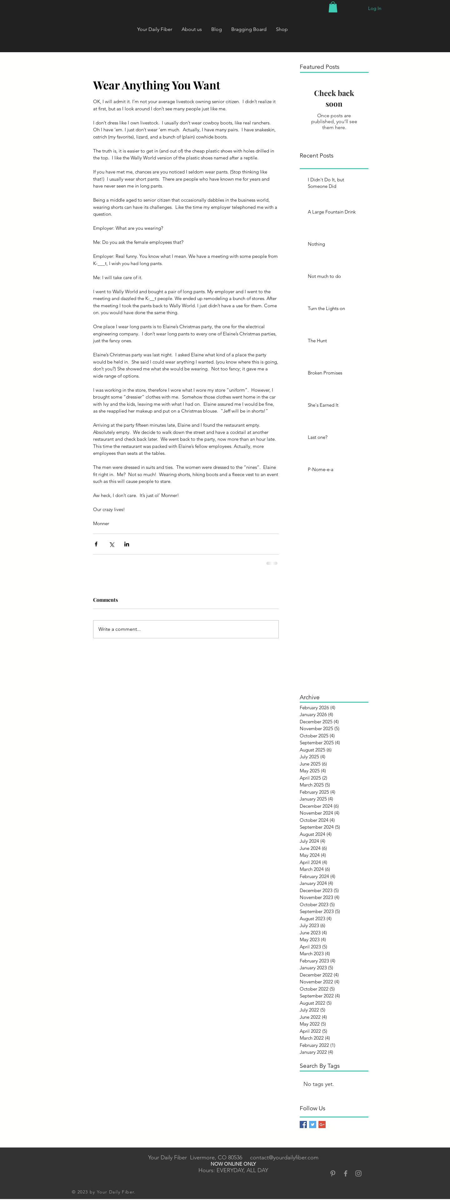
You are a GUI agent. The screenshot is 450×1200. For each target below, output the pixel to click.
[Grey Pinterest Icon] (333, 1173)
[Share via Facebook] (96, 544)
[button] (333, 7)
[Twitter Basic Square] (312, 1124)
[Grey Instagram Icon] (358, 1173)
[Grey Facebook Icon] (346, 1173)
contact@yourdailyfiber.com (284, 1157)
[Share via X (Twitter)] (111, 544)
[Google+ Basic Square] (322, 1124)
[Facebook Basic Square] (303, 1124)
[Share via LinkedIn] (127, 544)
